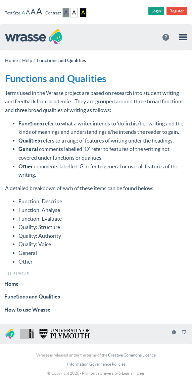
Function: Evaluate (40, 219)
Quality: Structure (39, 227)
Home (11, 284)
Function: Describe (40, 201)
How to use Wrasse (27, 310)
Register (177, 11)
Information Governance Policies (96, 364)
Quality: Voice (34, 244)
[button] (183, 37)
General (27, 253)
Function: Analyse (39, 210)
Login (156, 11)
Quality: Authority (39, 236)
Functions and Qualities (32, 296)
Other (25, 262)
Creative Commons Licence (132, 355)
